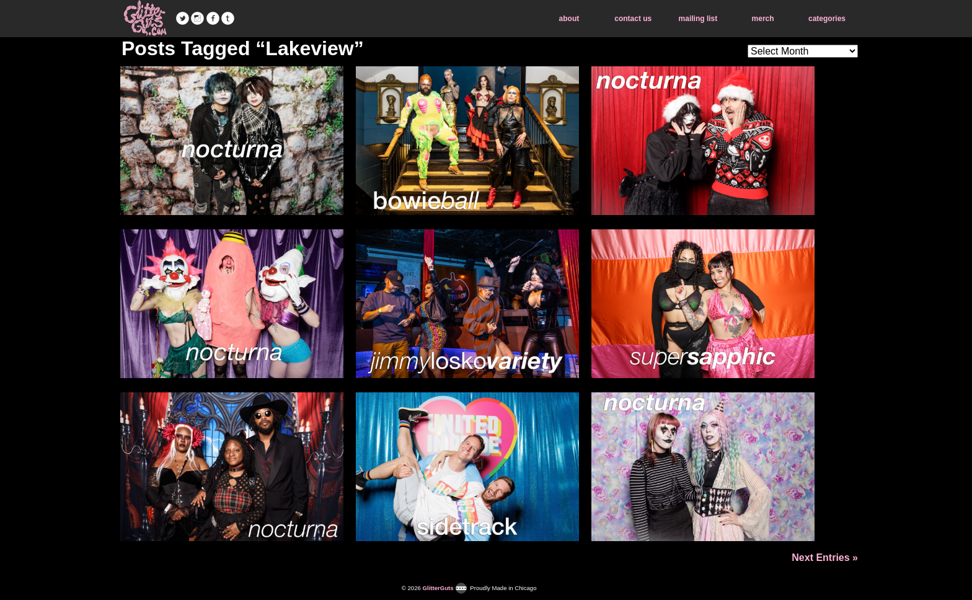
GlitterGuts (145, 18)
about (569, 18)
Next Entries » (825, 557)
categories (827, 18)
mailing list (698, 18)
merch (763, 18)
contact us (633, 18)
